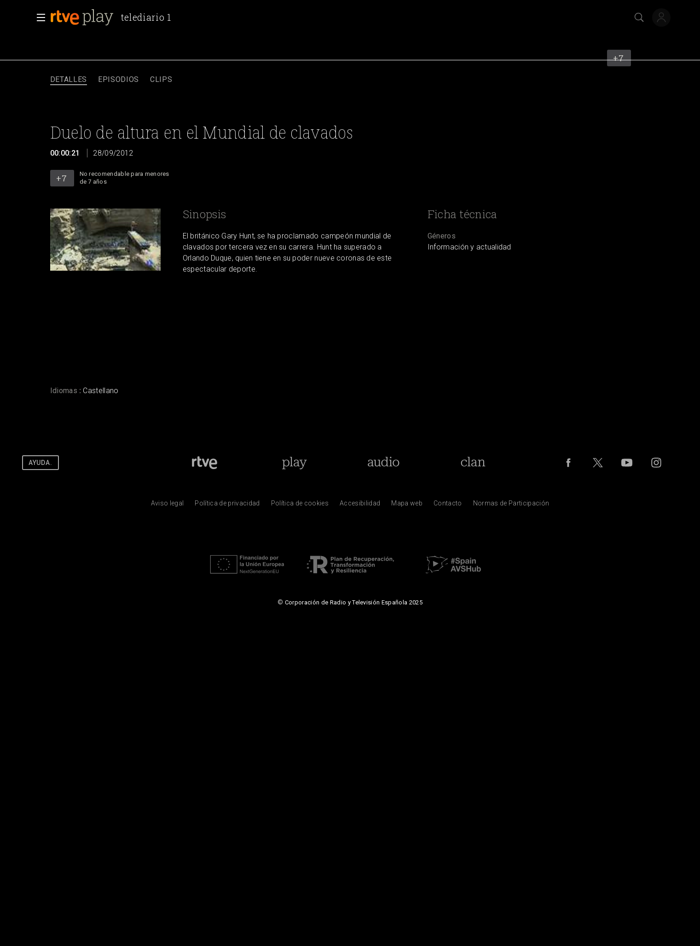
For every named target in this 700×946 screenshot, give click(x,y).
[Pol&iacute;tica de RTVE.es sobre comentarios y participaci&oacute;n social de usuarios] (511, 505)
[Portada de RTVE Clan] (473, 462)
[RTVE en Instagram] (656, 462)
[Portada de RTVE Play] (294, 462)
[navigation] (350, 80)
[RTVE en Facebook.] (568, 462)
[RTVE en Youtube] (626, 462)
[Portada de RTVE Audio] (383, 462)
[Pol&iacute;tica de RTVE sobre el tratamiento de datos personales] (227, 505)
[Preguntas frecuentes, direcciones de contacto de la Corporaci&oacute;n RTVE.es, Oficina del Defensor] (448, 505)
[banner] (114, 17)
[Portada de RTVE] (204, 462)
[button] (38, 17)
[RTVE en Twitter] (597, 462)
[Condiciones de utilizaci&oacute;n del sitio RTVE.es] (167, 505)
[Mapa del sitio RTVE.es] (406, 505)
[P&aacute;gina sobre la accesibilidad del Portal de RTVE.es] (360, 505)
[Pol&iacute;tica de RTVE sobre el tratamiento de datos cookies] (300, 505)
